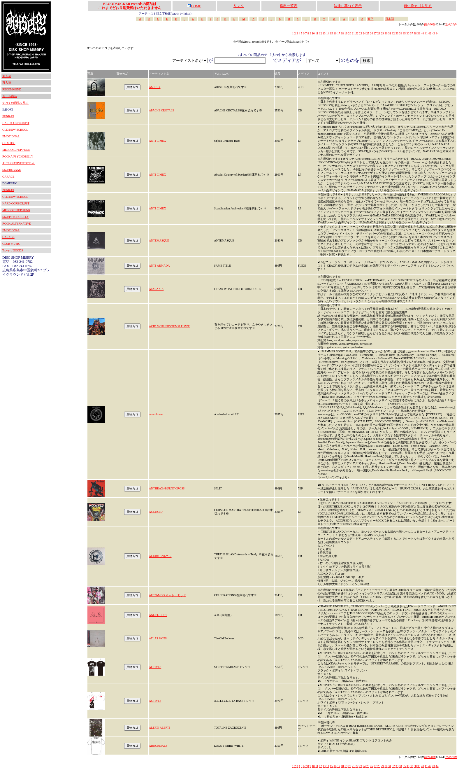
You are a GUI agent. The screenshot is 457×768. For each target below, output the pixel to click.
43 (433, 33)
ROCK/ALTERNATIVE (16, 223)
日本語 (389, 18)
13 (324, 33)
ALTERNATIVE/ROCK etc (18, 163)
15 (331, 33)
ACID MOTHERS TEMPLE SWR (169, 326)
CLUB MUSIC (11, 243)
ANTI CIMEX (157, 140)
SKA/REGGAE (11, 170)
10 (313, 33)
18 (342, 33)
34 (400, 33)
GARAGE (8, 176)
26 (371, 33)
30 (385, 33)
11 (316, 33)
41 (426, 33)
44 (436, 33)
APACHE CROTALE (161, 110)
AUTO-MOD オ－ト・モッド (167, 595)
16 (334, 33)
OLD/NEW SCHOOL (15, 129)
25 (367, 33)
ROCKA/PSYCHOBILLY (17, 156)
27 (375, 33)
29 (382, 33)
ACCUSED (156, 511)
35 (404, 33)
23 (360, 33)
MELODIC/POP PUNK (16, 149)
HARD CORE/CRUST (15, 123)
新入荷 (6, 76)
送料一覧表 (288, 6)
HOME (194, 6)
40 (422, 33)
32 (393, 33)
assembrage (156, 414)
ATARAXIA (156, 289)
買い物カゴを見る (418, 6)
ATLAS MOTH (158, 638)
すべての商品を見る (15, 102)
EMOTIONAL (11, 136)
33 (397, 33)
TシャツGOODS (12, 250)
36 (407, 33)
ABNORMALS (158, 745)
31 (389, 33)
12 (320, 33)
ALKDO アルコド (160, 556)
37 (411, 33)
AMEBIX (154, 87)
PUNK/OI (8, 116)
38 (415, 33)
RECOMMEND (11, 89)
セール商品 (9, 96)
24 (364, 33)
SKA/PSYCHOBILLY (15, 216)
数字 (370, 18)
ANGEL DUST (158, 615)
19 (345, 33)
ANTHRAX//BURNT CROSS (166, 488)
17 (338, 33)
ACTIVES (155, 667)
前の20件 (430, 24)
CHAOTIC (8, 143)
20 (349, 33)
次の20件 (451, 24)
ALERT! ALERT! (159, 727)
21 (353, 33)
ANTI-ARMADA (159, 265)
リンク (238, 6)
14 (327, 33)
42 (429, 33)
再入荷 (6, 82)
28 (378, 33)
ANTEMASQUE (159, 240)
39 (418, 33)
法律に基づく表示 (348, 6)
